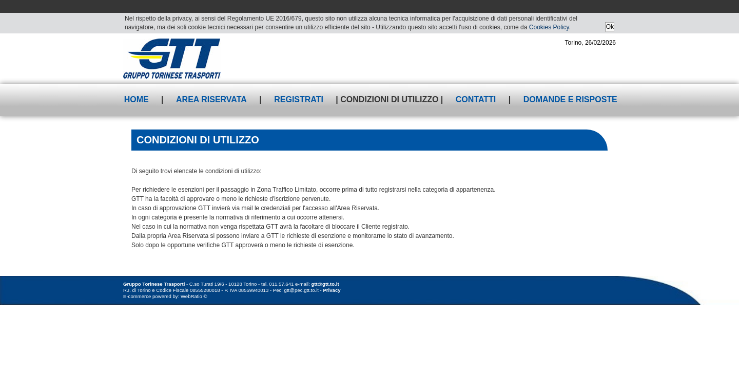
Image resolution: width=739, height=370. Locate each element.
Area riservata (211, 99)
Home (136, 99)
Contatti (476, 99)
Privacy (331, 290)
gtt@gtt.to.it (325, 284)
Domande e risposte (570, 99)
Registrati (298, 99)
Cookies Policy (549, 27)
